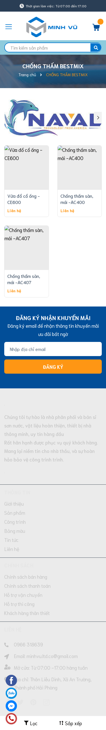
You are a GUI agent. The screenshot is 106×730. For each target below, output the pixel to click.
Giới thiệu (14, 474)
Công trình (15, 492)
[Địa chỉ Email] (53, 320)
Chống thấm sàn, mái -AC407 (23, 250)
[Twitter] (20, 673)
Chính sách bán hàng (25, 547)
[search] (53, 47)
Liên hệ (11, 519)
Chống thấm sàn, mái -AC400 (76, 169)
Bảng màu (14, 501)
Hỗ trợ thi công (19, 574)
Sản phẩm (14, 483)
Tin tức (11, 510)
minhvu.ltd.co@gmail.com (52, 626)
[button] (98, 103)
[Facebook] (7, 673)
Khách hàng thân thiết (27, 583)
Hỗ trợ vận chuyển (23, 565)
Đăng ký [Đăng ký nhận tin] (53, 337)
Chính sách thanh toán (27, 556)
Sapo (66, 708)
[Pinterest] (33, 673)
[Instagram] (46, 673)
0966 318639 (28, 615)
